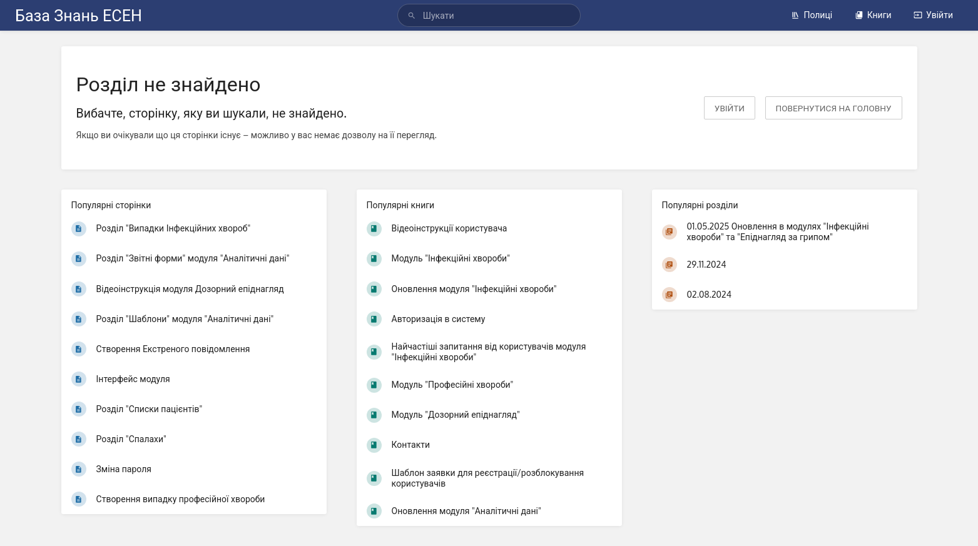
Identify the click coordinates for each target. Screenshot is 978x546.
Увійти (933, 14)
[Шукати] (413, 15)
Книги (873, 14)
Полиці (811, 14)
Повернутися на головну (834, 108)
